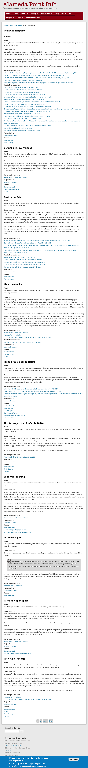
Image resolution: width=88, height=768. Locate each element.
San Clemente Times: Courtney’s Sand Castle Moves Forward (23, 118)
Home (8, 13)
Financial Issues (9, 279)
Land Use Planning (14, 476)
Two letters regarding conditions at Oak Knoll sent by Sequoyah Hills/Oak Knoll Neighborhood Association (38, 82)
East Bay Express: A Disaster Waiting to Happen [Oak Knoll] (23, 90)
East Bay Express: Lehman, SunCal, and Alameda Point (21, 92)
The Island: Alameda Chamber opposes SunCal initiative (22, 267)
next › (45, 721)
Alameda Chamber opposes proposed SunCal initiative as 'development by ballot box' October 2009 (37, 240)
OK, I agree (74, 759)
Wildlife (8, 750)
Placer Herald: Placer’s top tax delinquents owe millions (22, 114)
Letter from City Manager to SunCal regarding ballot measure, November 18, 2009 (31, 389)
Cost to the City (12, 197)
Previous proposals (14, 658)
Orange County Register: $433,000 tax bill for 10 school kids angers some (28, 106)
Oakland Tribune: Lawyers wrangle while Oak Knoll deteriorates (24, 104)
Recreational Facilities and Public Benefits (17, 532)
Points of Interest (33, 17)
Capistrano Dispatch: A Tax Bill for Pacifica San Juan (21, 87)
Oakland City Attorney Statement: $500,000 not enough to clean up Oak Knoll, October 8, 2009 (34, 75)
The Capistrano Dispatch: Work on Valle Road (18, 128)
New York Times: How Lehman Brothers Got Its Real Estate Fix (24, 99)
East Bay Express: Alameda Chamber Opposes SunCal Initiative (24, 262)
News (16, 13)
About (23, 14)
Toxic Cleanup (8, 142)
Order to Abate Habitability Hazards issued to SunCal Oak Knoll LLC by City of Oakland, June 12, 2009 (36, 78)
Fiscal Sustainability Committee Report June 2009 (20, 457)
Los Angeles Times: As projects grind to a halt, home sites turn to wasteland (28, 97)
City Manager (8, 410)
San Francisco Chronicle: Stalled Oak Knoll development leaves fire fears (27, 126)
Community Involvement (18, 148)
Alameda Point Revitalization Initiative (16, 177)
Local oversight (12, 537)
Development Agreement (12, 189)
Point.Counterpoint (15, 26)
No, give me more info (38, 766)
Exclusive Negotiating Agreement (15, 415)
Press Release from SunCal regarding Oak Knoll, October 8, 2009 (25, 80)
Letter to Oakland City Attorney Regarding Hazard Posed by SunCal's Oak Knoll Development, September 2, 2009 (40, 73)
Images (9, 18)
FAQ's (71, 13)
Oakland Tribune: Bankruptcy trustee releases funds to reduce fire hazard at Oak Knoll (32, 102)
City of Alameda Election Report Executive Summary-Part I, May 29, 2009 (27, 243)
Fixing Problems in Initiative (19, 362)
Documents (46, 14)
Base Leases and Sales (13, 745)
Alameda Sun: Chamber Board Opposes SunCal (19, 257)
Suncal (6, 192)
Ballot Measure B (9, 140)
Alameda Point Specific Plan (13, 335)
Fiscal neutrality (13, 284)
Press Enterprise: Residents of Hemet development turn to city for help (27, 116)
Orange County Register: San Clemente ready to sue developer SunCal (27, 111)
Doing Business (60, 13)
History (33, 14)
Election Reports (9, 406)
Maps (19, 18)
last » (51, 721)
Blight (7, 36)
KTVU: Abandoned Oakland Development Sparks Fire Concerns (24, 94)
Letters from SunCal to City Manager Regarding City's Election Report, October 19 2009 (32, 391)
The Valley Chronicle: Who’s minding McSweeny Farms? (22, 130)
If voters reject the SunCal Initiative (24, 423)
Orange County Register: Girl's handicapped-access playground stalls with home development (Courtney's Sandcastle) (42, 109)
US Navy (6, 471)
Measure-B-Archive (10, 135)
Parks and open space (16, 600)
